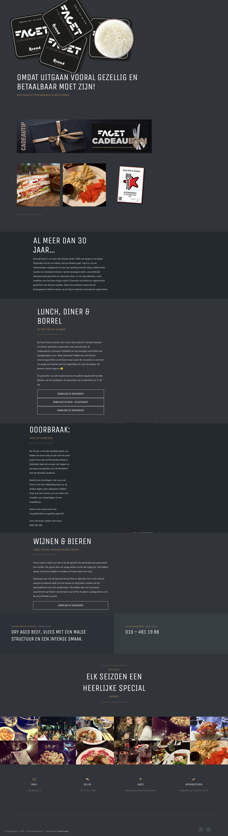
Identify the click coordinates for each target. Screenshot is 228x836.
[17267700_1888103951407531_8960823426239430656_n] (84, 184)
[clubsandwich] (38, 184)
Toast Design (62, 831)
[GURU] (130, 184)
